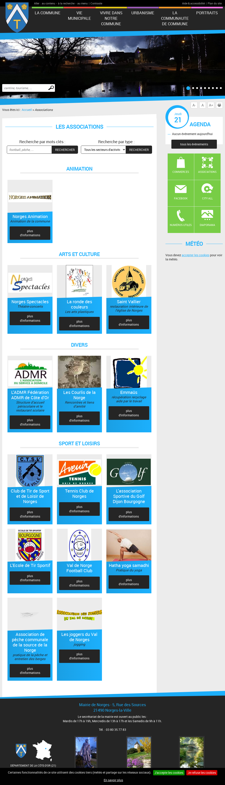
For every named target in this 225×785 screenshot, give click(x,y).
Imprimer (220, 105)
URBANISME (142, 12)
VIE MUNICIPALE (79, 15)
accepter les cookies (195, 255)
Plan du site (215, 3)
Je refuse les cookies (202, 773)
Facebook (181, 198)
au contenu (48, 3)
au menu (82, 3)
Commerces (180, 171)
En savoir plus (113, 780)
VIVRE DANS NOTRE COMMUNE (111, 18)
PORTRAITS (207, 12)
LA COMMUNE (47, 12)
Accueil (27, 110)
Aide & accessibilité (193, 3)
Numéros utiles (181, 225)
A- (194, 105)
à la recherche (66, 3)
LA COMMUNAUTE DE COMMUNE (175, 18)
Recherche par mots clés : (42, 141)
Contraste (96, 3)
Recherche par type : (116, 141)
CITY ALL (207, 198)
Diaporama (207, 225)
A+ (211, 105)
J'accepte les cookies (168, 773)
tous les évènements (194, 144)
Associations (207, 171)
